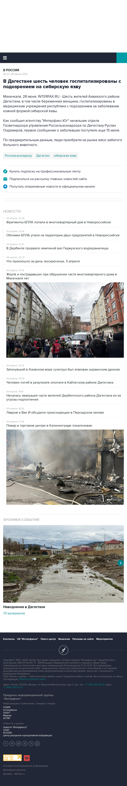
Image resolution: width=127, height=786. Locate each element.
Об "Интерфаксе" (27, 639)
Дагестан (42, 156)
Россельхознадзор (18, 156)
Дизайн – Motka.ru (14, 773)
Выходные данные (14, 770)
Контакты (9, 639)
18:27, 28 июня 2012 (15, 74)
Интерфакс (63, 57)
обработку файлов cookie (32, 679)
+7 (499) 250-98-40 (95, 684)
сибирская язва (65, 156)
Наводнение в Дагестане (24, 607)
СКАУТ (6, 712)
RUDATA (7, 732)
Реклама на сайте (83, 639)
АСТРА (6, 718)
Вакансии (64, 639)
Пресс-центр (48, 639)
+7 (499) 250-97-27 (13, 687)
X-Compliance (10, 710)
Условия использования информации (25, 766)
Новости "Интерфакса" (15, 727)
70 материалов (14, 613)
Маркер (7, 715)
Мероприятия (104, 639)
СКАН (6, 730)
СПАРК (7, 707)
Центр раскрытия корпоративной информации (27, 735)
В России (11, 70)
